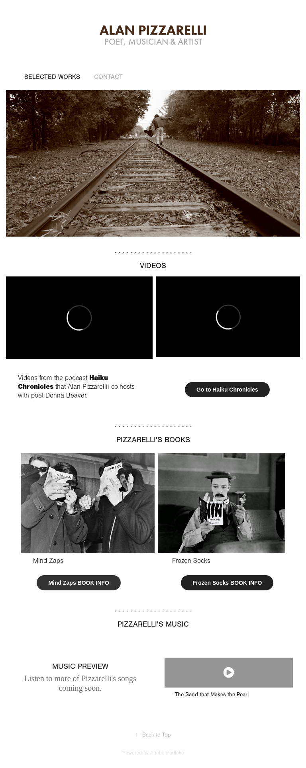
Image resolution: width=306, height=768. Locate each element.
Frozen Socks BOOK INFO (227, 583)
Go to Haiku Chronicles (227, 389)
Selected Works (52, 76)
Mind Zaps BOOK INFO (78, 583)
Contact (108, 76)
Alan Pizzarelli (153, 30)
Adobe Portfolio (167, 753)
